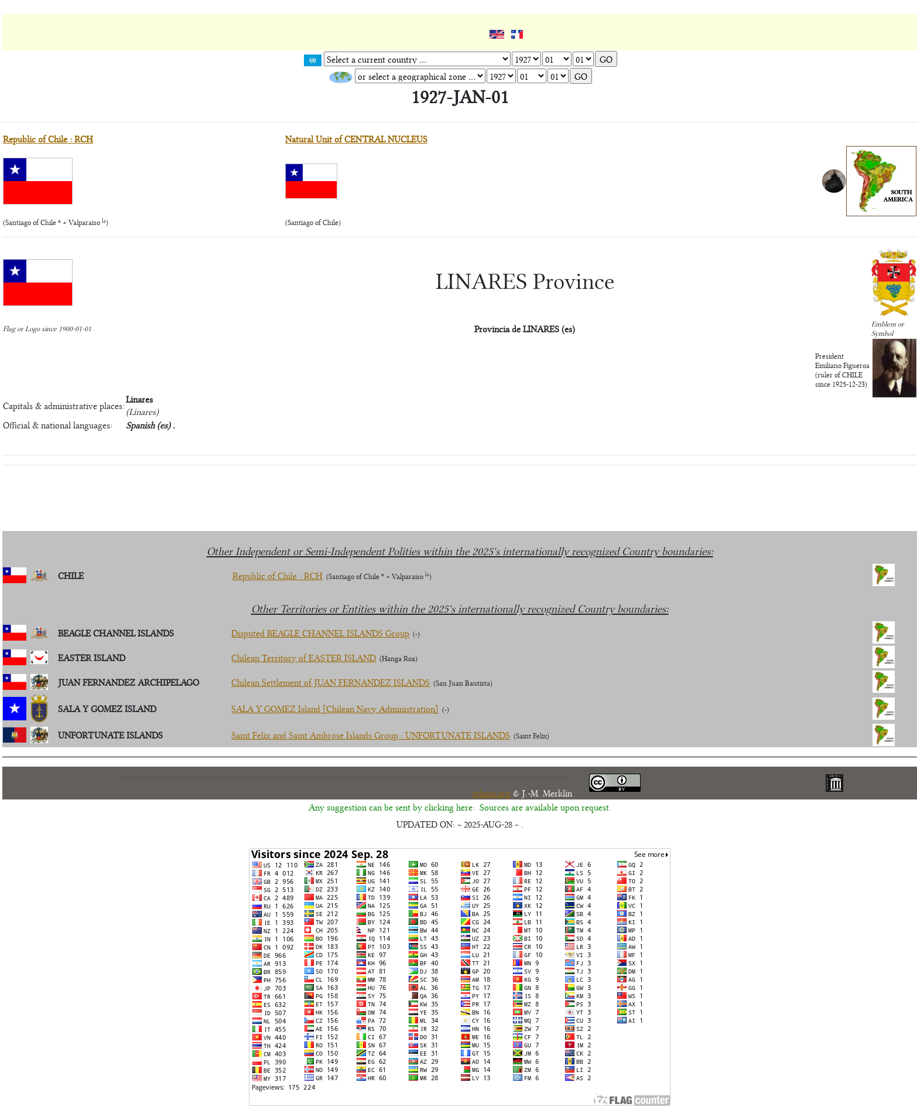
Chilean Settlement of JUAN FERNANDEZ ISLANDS (330, 682)
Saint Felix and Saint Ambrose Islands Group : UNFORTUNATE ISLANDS (370, 735)
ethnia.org (493, 793)
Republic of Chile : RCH (48, 138)
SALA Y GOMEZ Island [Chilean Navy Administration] (335, 708)
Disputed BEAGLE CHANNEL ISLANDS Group (320, 633)
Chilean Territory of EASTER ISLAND (303, 657)
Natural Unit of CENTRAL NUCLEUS (356, 138)
